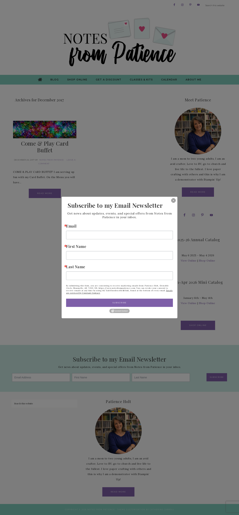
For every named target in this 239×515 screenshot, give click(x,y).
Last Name (75, 266)
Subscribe (119, 302)
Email (71, 225)
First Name (76, 246)
